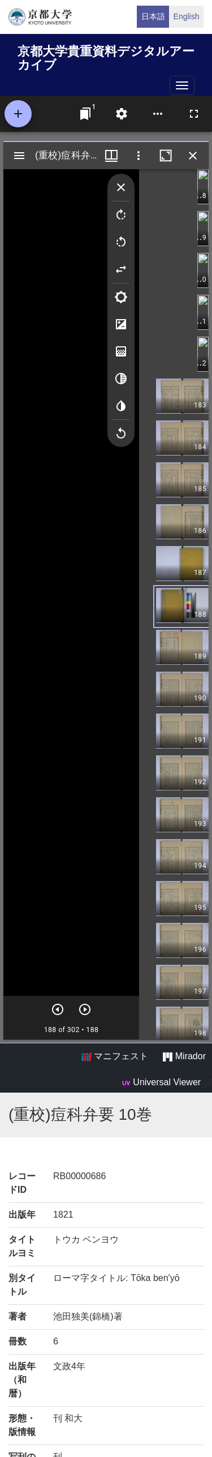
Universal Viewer (161, 1082)
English (187, 16)
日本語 (153, 16)
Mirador (184, 1056)
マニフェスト (114, 1056)
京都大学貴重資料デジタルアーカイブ (106, 56)
